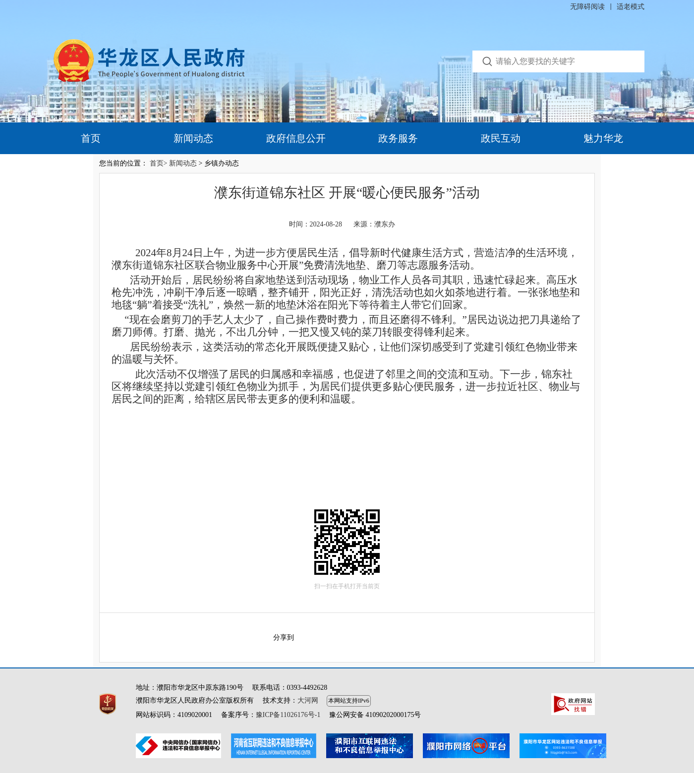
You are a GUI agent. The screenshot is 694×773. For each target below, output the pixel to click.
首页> (159, 163)
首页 (91, 138)
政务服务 (398, 138)
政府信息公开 (296, 138)
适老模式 (630, 6)
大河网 (307, 700)
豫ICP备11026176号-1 (288, 714)
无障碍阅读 (587, 6)
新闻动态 (193, 138)
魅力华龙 (603, 138)
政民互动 (500, 138)
